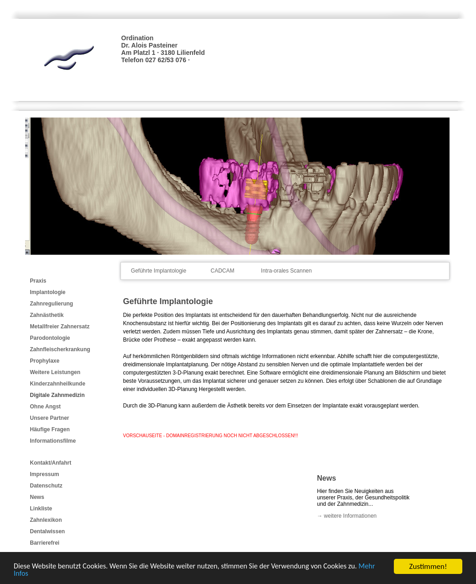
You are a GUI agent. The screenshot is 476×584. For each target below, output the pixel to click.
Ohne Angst (45, 406)
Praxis (38, 281)
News (37, 497)
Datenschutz (46, 485)
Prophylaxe (45, 361)
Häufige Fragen (50, 429)
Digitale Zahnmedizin (57, 395)
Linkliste (41, 508)
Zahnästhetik (47, 315)
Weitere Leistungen (55, 372)
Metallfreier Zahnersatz (60, 326)
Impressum (44, 474)
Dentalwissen (47, 531)
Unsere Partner (49, 418)
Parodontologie (50, 338)
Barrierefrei (45, 543)
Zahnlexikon (46, 520)
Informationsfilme (53, 441)
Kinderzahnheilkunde (57, 383)
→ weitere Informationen (347, 516)
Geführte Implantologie (158, 271)
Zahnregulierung (51, 303)
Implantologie (48, 292)
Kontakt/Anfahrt (51, 463)
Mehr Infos (31, 574)
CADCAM (222, 271)
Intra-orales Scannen (286, 271)
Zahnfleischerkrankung (60, 349)
